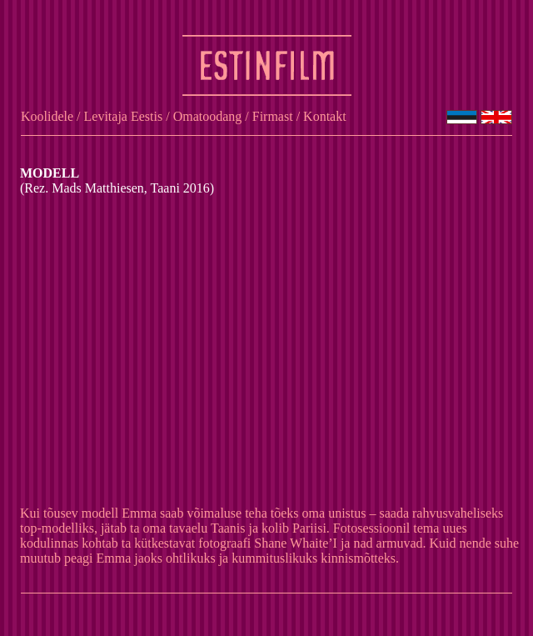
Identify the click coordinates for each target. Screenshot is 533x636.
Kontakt (324, 116)
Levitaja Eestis (123, 116)
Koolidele (47, 116)
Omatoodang (207, 116)
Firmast (272, 116)
